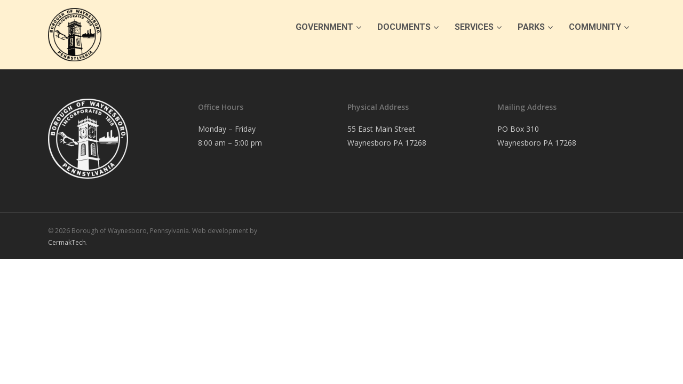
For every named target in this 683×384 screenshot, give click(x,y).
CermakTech (67, 242)
